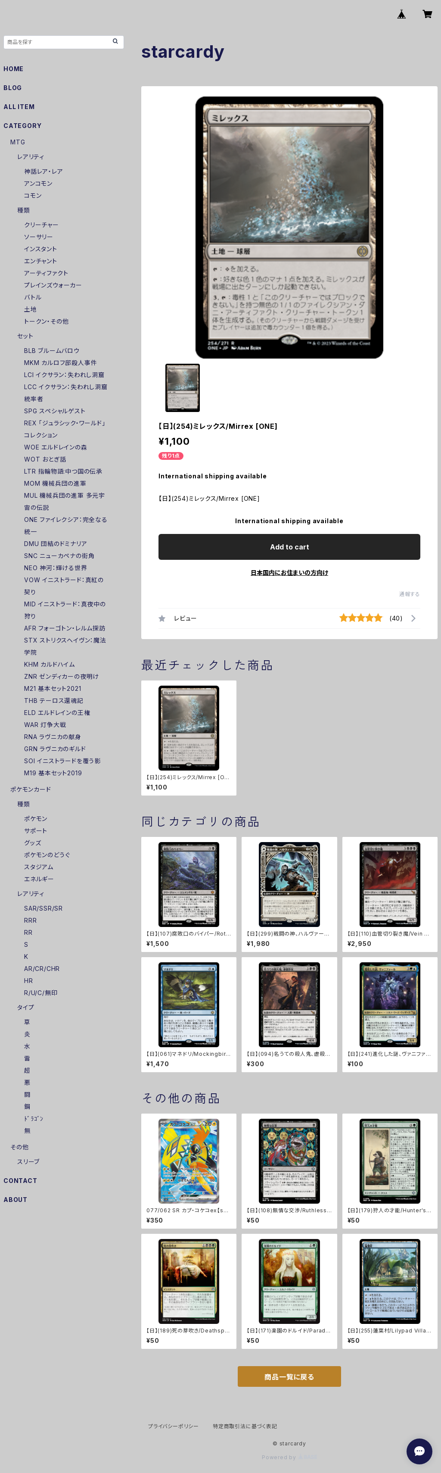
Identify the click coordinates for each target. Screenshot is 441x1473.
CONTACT (20, 1180)
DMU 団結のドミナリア (55, 543)
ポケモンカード (30, 789)
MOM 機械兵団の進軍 (55, 483)
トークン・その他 (46, 321)
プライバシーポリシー (173, 1426)
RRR (30, 920)
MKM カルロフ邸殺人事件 (60, 362)
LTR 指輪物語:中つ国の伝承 (63, 471)
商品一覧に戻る (289, 1377)
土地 (30, 309)
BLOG (12, 87)
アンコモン (38, 183)
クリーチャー (41, 224)
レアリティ (30, 156)
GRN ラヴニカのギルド (55, 748)
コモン (32, 195)
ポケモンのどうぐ (47, 854)
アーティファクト (46, 273)
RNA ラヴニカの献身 (52, 736)
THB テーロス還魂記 (54, 700)
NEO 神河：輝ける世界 (55, 567)
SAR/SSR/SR (43, 908)
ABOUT (15, 1199)
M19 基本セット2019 (53, 773)
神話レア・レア (43, 171)
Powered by (289, 1457)
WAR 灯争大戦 (45, 724)
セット (25, 336)
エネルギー (39, 879)
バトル (32, 297)
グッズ (32, 842)
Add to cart (289, 547)
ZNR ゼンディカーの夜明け (61, 676)
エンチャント (40, 261)
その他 (19, 1147)
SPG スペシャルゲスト (55, 411)
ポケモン (35, 818)
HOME (13, 68)
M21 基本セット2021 (52, 688)
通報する (409, 594)
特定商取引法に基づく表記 (245, 1426)
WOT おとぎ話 (45, 459)
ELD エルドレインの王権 (57, 712)
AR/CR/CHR (42, 968)
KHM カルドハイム (49, 664)
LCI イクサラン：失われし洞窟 (64, 374)
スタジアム (38, 867)
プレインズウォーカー (53, 285)
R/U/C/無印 (40, 992)
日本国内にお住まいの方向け (289, 572)
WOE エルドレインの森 (55, 447)
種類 (23, 210)
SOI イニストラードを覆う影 (62, 761)
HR (28, 980)
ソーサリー (38, 236)
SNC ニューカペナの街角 (59, 555)
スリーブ (28, 1161)
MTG (17, 142)
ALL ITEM (18, 106)
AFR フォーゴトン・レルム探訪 (65, 628)
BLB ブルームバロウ (52, 350)
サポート (35, 830)
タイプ (25, 1007)
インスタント (40, 249)
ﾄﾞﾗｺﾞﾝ (33, 1118)
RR (28, 932)
